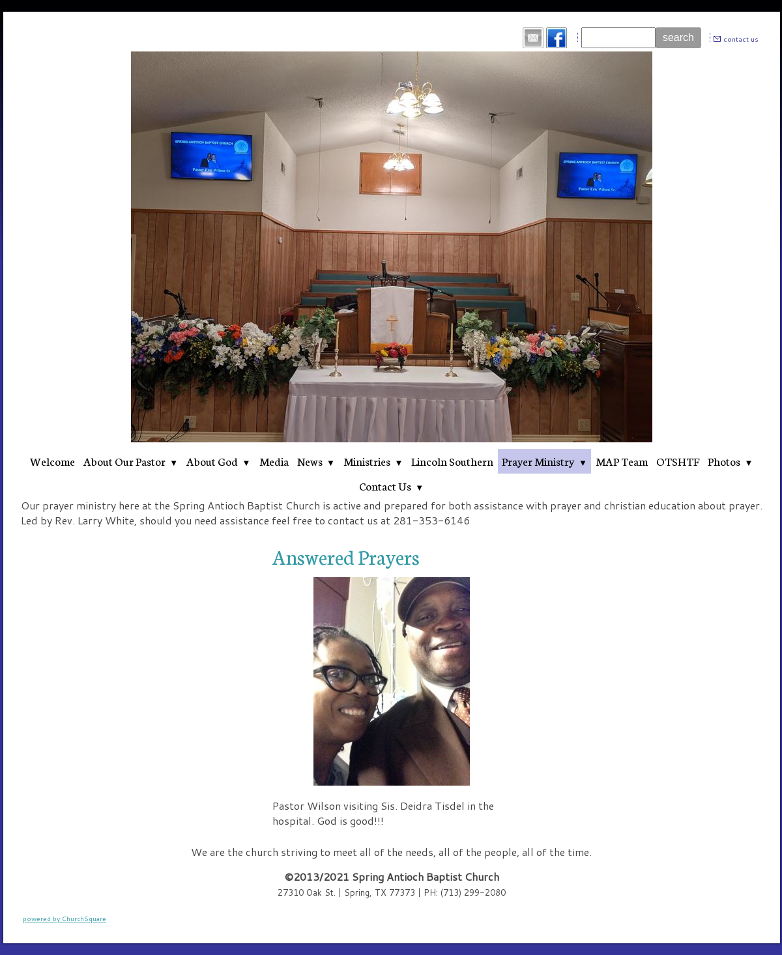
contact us (741, 39)
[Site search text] (618, 37)
